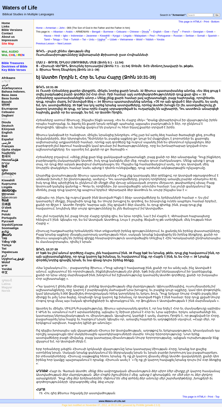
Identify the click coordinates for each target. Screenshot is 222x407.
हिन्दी (4, 166)
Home (6, 23)
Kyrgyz (116, 35)
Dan (4, 118)
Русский (8, 221)
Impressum (10, 40)
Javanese (91, 35)
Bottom (215, 21)
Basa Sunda (10, 98)
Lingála (7, 187)
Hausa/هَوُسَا (10, 159)
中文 (5, 272)
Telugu (56, 39)
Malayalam (140, 35)
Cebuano (8, 112)
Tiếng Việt (9, 241)
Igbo (5, 170)
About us (8, 36)
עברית (5, 163)
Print (206, 21)
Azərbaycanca (12, 88)
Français (8, 146)
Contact (7, 33)
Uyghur (101, 39)
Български (10, 108)
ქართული (9, 173)
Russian (177, 35)
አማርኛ (6, 81)
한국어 (6, 156)
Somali (201, 35)
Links (5, 26)
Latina (6, 284)
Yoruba (160, 39)
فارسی (6, 142)
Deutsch (7, 125)
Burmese (108, 31)
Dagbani (7, 115)
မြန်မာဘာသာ (9, 197)
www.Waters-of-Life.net (112, 401)
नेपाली (5, 200)
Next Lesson (64, 43)
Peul (5, 211)
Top (217, 396)
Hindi (57, 35)
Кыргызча (9, 183)
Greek (209, 31)
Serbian (189, 35)
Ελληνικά (8, 129)
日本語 (6, 204)
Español (7, 139)
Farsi (175, 31)
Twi (4, 248)
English (7, 132)
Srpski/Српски (12, 224)
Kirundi (7, 177)
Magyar (7, 287)
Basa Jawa (9, 95)
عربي (5, 84)
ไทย (4, 238)
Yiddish (150, 39)
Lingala (127, 35)
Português (9, 217)
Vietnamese (126, 39)
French (186, 31)
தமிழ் (5, 231)
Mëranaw (8, 194)
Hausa (47, 35)
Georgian (198, 31)
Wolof (6, 262)
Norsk (6, 290)
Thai (65, 39)
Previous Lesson (45, 43)
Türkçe (6, 245)
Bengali (96, 31)
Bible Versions (12, 30)
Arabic (69, 31)
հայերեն (8, 153)
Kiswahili (8, 180)
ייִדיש (4, 265)
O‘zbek (6, 207)
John (62, 28)
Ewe (5, 136)
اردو (4, 255)
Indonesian (77, 35)
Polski (6, 214)
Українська (10, 252)
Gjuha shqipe (11, 149)
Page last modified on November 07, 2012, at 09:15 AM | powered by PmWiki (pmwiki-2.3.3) (111, 405)
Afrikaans (8, 78)
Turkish (75, 39)
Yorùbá (7, 269)
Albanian (58, 31)
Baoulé (7, 101)
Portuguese (164, 35)
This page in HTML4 (190, 21)
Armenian (51, 28)
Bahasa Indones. (13, 91)
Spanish (212, 35)
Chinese (134, 31)
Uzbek (113, 39)
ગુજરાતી (7, 280)
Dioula (6, 122)
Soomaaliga (10, 228)
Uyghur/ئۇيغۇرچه (13, 258)
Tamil (47, 39)
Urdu (91, 39)
